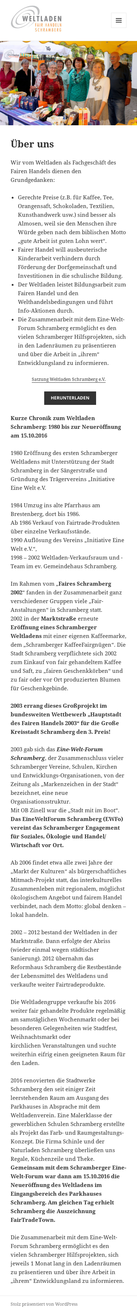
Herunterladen (70, 398)
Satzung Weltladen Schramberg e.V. (69, 379)
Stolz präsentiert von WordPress (44, 1304)
